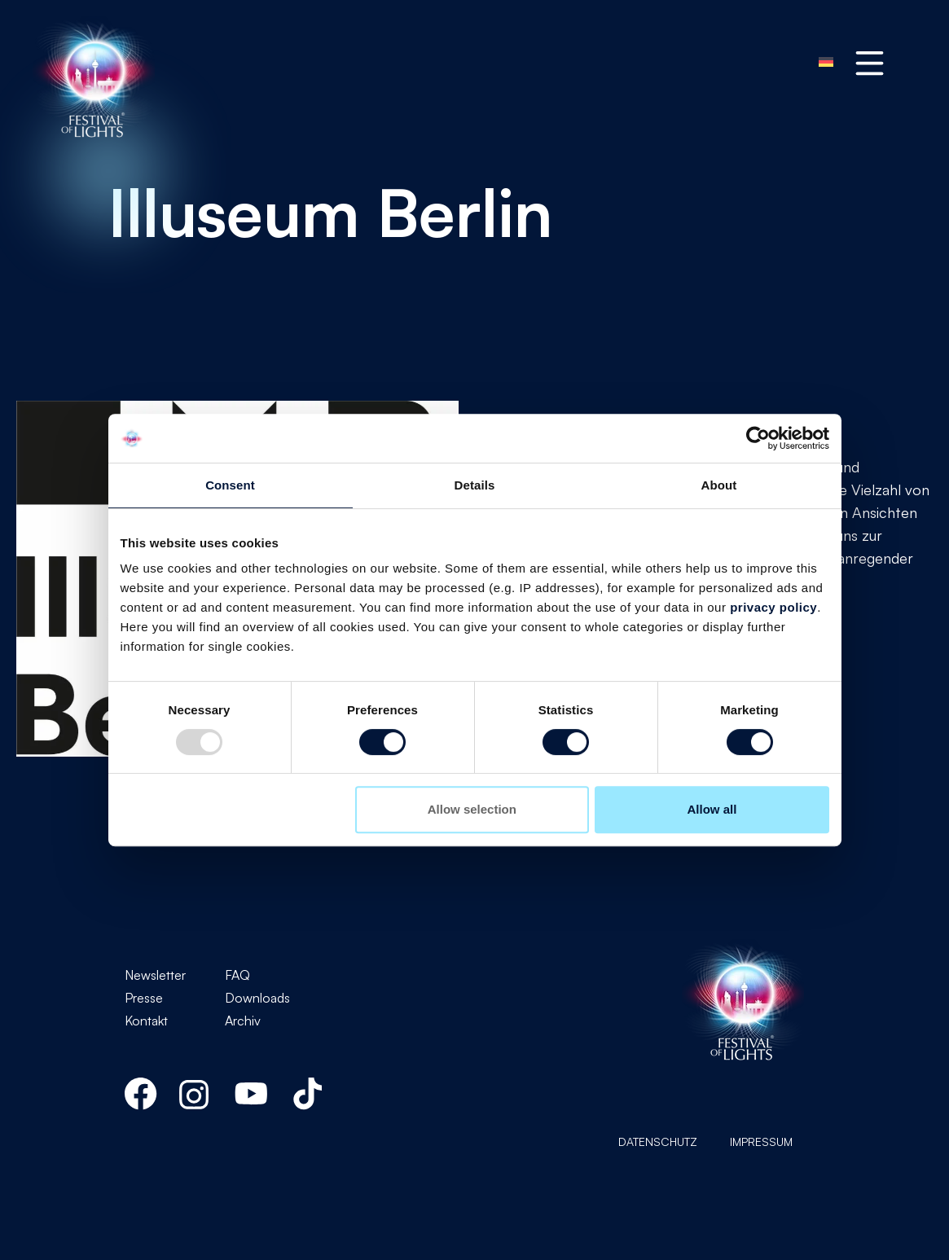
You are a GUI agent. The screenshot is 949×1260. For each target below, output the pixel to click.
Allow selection (472, 809)
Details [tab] (475, 485)
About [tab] (719, 485)
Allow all (712, 809)
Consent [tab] (230, 485)
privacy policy (773, 607)
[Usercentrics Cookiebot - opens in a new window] (758, 438)
